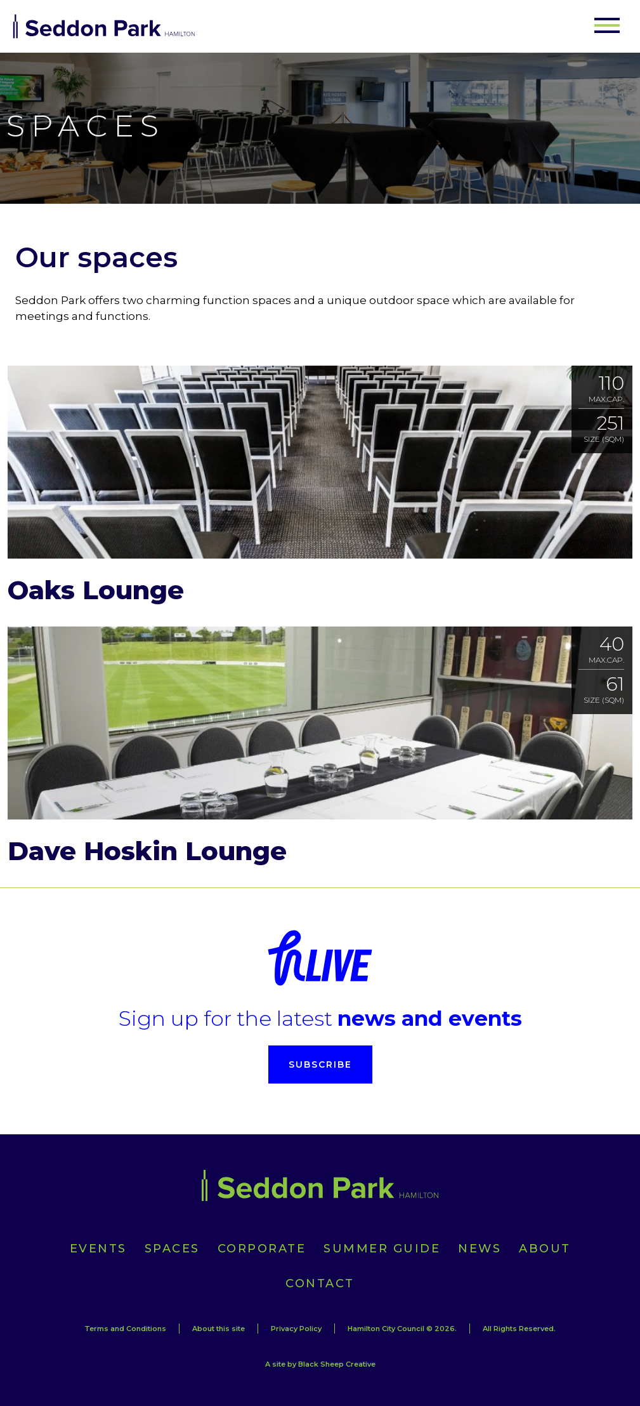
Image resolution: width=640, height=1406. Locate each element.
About (545, 1249)
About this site (218, 1328)
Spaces (172, 1249)
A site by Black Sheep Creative (320, 1364)
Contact (320, 1283)
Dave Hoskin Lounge (147, 850)
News (479, 1249)
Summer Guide (381, 1249)
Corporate (262, 1249)
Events (98, 1249)
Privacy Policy (296, 1328)
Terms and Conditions (125, 1328)
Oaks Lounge (96, 590)
